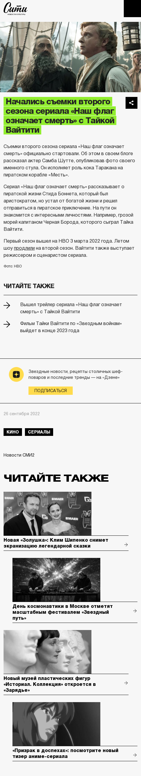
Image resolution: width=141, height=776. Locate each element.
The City (16, 8)
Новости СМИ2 (19, 455)
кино (13, 432)
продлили (24, 248)
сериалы (39, 432)
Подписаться (50, 390)
